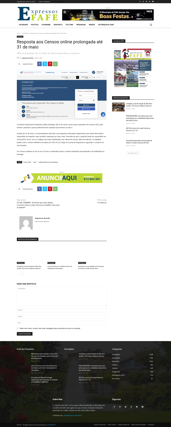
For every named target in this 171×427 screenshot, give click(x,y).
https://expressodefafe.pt (42, 221)
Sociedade (25, 33)
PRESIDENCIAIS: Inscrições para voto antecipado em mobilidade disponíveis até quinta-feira (140, 118)
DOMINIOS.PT (52, 425)
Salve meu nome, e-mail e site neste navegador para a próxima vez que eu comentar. (50, 328)
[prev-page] (18, 274)
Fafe (34, 162)
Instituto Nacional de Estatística (48, 162)
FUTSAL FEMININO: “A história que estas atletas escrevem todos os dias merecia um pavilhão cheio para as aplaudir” (38, 205)
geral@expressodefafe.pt (72, 415)
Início (18, 33)
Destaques (21, 263)
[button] (151, 24)
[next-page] (21, 274)
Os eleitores (102, 203)
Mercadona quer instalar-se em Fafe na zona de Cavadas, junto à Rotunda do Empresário (44, 356)
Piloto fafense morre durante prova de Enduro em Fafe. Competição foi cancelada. (44, 368)
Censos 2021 (27, 162)
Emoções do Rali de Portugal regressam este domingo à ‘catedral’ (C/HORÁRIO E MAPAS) (44, 380)
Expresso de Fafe (27, 58)
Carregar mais (133, 153)
